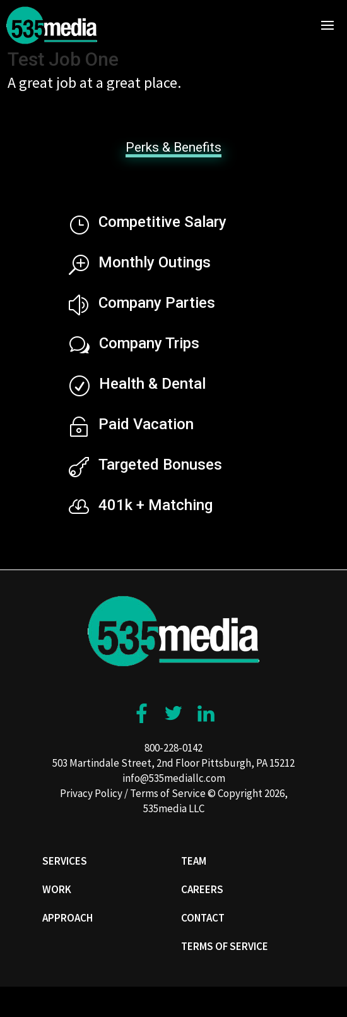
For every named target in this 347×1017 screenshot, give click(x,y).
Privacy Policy (91, 793)
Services (64, 861)
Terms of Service (168, 793)
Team (193, 861)
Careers (202, 889)
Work (56, 889)
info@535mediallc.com (173, 778)
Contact (203, 918)
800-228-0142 (173, 748)
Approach (67, 918)
